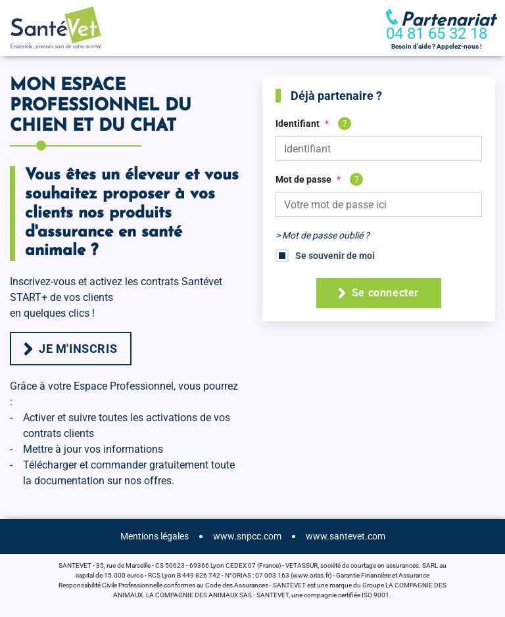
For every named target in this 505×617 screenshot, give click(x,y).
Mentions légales (154, 536)
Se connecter (379, 292)
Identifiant (298, 123)
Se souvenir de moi (335, 255)
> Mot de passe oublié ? (323, 235)
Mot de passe (303, 179)
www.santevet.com (345, 536)
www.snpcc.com (247, 536)
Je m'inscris (70, 348)
